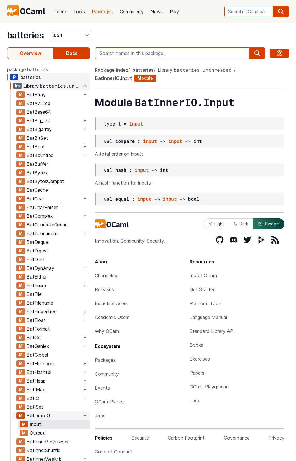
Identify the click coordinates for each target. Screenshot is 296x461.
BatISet (35, 407)
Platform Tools (206, 303)
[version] (70, 35)
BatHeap (36, 381)
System (269, 223)
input (136, 124)
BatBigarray (39, 129)
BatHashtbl (39, 372)
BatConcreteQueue (47, 225)
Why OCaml (107, 331)
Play (174, 11)
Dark (241, 223)
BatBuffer (37, 164)
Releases (104, 289)
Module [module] (145, 77)
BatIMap (36, 389)
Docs (72, 53)
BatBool (35, 147)
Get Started (203, 289)
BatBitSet (37, 138)
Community (132, 11)
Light (216, 223)
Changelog (106, 276)
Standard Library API (212, 331)
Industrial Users (111, 303)
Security (140, 438)
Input (35, 424)
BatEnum (36, 285)
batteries (25, 35)
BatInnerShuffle (43, 450)
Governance (237, 438)
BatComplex (40, 216)
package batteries (27, 69)
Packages (102, 11)
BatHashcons (41, 363)
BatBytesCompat (45, 181)
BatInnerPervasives (47, 442)
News (157, 11)
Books (196, 345)
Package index (111, 70)
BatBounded (40, 155)
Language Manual (208, 317)
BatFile (34, 294)
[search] (281, 11)
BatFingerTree (42, 311)
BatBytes (37, 173)
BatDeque (37, 242)
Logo (195, 400)
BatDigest (37, 251)
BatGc (33, 337)
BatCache (37, 190)
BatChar (35, 199)
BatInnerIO (38, 415)
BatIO (33, 398)
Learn (60, 11)
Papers (197, 373)
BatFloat (36, 320)
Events (102, 388)
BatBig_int (38, 120)
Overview (30, 53)
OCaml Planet (109, 402)
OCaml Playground (209, 387)
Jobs (100, 415)
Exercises (200, 359)
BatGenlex (38, 346)
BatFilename (40, 303)
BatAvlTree (38, 103)
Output (37, 433)
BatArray (36, 94)
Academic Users (112, 317)
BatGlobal (37, 355)
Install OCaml (204, 276)
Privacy (276, 438)
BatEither (37, 277)
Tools (79, 11)
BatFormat (38, 329)
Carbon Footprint (186, 438)
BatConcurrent (42, 233)
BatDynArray (40, 268)
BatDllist (36, 259)
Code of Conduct (114, 452)
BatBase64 (39, 112)
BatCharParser (42, 207)
